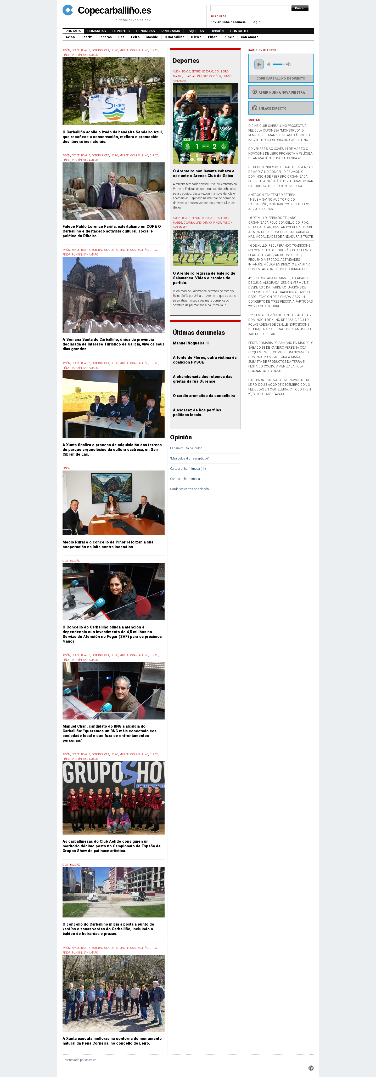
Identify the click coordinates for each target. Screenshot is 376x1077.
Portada (73, 31)
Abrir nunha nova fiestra (278, 92)
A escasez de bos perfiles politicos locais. (197, 412)
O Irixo (154, 50)
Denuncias (145, 31)
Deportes (121, 31)
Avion (70, 37)
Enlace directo (269, 108)
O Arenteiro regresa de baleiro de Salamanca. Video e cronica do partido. (204, 278)
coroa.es (91, 1060)
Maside (152, 37)
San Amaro (250, 37)
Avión (66, 50)
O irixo (196, 37)
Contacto (239, 31)
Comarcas (96, 31)
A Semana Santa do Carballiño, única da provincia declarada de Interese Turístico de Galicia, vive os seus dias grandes (114, 344)
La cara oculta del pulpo (186, 448)
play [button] (259, 64)
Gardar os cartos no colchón (189, 489)
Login (256, 22)
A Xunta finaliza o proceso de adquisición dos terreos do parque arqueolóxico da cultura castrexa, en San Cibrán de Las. (112, 450)
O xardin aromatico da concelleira (204, 396)
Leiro (135, 37)
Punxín (228, 37)
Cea (121, 37)
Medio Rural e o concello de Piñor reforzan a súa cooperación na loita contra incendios (108, 544)
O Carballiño (174, 37)
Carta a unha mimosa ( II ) (188, 469)
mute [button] (269, 64)
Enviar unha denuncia (228, 22)
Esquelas (195, 31)
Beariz (86, 37)
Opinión (217, 31)
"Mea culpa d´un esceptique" (189, 458)
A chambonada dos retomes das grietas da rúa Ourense (202, 379)
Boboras (105, 37)
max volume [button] (288, 64)
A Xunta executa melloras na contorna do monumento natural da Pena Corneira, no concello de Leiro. (112, 1041)
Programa (170, 31)
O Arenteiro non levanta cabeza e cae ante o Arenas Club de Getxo (203, 173)
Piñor (212, 37)
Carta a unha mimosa (185, 479)
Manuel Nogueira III (191, 343)
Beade (76, 50)
